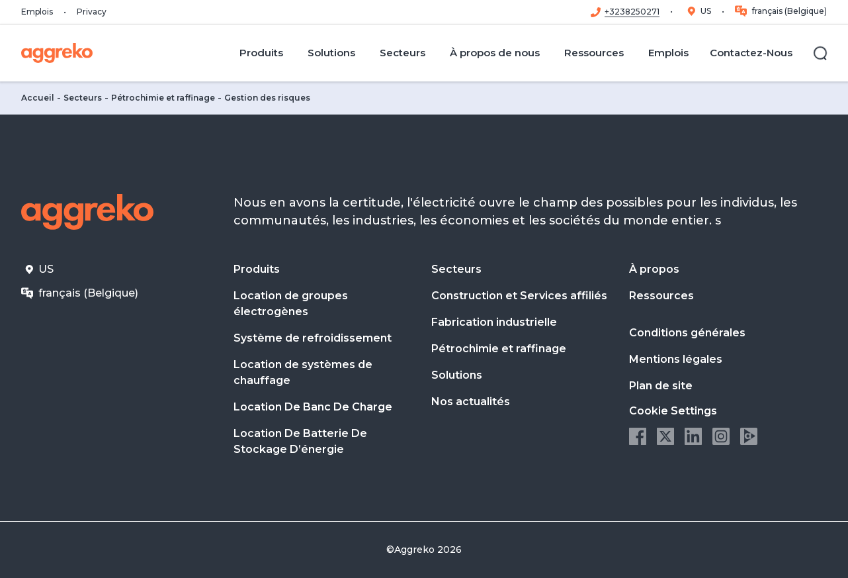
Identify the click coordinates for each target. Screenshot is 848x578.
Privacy (91, 12)
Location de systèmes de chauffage (302, 372)
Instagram (721, 436)
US (705, 11)
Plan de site (661, 385)
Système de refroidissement (312, 338)
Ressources (661, 295)
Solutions (456, 375)
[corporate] (57, 53)
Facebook (637, 436)
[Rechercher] (820, 52)
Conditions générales (687, 332)
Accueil (37, 98)
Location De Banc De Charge (312, 407)
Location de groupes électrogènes (290, 303)
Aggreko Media (748, 436)
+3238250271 (632, 12)
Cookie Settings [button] (673, 411)
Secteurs (83, 98)
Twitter (665, 436)
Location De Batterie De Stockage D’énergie (300, 441)
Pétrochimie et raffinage (163, 98)
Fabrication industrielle (494, 322)
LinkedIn (693, 436)
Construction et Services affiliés (519, 295)
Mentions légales (675, 359)
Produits (256, 269)
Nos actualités (470, 401)
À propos (654, 269)
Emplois (37, 12)
